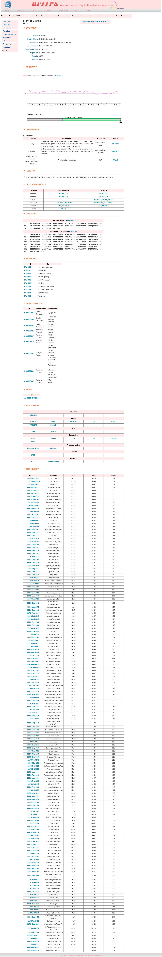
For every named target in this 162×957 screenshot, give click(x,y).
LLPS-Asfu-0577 (33, 703)
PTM (18, 16)
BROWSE (21, 11)
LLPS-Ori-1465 (33, 742)
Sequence (6, 37)
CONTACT (90, 11)
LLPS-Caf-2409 (33, 578)
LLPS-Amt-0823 (33, 808)
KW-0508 (27, 277)
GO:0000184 (29, 354)
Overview (6, 21)
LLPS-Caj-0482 (33, 511)
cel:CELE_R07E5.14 (31, 398)
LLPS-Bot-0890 (33, 520)
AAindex (53, 448)
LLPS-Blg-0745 (33, 679)
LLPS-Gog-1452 (33, 517)
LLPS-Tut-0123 (33, 526)
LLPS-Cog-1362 (33, 603)
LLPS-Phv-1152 (33, 805)
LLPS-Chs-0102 (33, 499)
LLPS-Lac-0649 (33, 640)
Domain (12, 16)
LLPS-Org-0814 (33, 676)
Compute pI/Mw (33, 448)
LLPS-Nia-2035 (33, 901)
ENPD (33, 455)
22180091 (115, 144)
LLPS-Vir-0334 (33, 823)
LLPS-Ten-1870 (33, 713)
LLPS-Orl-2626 (33, 634)
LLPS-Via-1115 (33, 811)
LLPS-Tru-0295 (33, 814)
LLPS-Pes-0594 (33, 950)
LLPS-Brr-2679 (33, 835)
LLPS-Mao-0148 (33, 652)
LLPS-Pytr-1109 (33, 775)
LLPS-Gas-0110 (33, 941)
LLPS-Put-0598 (33, 938)
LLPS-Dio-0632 (33, 523)
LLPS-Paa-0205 (33, 545)
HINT (33, 438)
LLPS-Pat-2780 (33, 557)
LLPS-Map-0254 (33, 778)
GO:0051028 (29, 341)
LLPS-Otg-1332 (33, 569)
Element (119, 16)
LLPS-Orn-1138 (33, 673)
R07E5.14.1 (63, 197)
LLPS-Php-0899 (33, 787)
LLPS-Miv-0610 (33, 781)
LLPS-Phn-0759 (33, 730)
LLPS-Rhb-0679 (33, 487)
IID (94, 438)
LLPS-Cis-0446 (33, 784)
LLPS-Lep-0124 (33, 802)
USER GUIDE (63, 11)
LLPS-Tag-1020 (33, 599)
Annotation (6, 44)
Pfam (53, 422)
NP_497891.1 (104, 206)
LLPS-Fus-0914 (33, 736)
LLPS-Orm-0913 (33, 757)
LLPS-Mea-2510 (33, 508)
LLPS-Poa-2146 (33, 575)
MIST (33, 442)
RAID (33, 461)
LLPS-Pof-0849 (33, 616)
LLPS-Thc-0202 (33, 856)
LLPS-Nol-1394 (33, 581)
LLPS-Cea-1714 (33, 496)
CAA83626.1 (108, 203)
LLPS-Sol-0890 (33, 880)
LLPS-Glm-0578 (33, 832)
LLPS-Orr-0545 (33, 760)
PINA (73, 438)
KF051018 (59, 203)
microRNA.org (53, 461)
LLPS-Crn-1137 (33, 932)
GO (3, 41)
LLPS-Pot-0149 (33, 910)
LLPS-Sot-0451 (33, 883)
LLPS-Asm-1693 (33, 613)
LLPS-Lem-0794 (33, 772)
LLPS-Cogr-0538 (33, 685)
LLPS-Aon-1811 (33, 493)
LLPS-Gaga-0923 (33, 481)
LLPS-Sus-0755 (33, 490)
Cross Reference (9, 34)
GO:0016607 (29, 326)
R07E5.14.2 (63, 194)
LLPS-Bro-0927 (33, 838)
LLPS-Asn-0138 (33, 622)
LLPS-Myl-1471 (33, 538)
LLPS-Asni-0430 (33, 664)
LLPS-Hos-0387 (33, 554)
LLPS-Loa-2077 (33, 607)
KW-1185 (27, 289)
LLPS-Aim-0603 (33, 529)
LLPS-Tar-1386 (33, 709)
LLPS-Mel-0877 (33, 766)
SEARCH (34, 11)
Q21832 (97, 200)
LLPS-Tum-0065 (33, 799)
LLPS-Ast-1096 (33, 628)
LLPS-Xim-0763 (33, 637)
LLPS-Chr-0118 (33, 763)
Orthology (6, 47)
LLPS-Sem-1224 (33, 924)
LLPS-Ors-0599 (33, 751)
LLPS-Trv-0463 (33, 921)
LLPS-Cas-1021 (33, 587)
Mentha (53, 438)
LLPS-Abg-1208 (33, 754)
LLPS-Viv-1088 (33, 898)
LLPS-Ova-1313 (33, 535)
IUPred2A (59, 75)
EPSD (33, 432)
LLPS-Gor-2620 (33, 841)
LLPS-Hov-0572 (33, 892)
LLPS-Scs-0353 (33, 590)
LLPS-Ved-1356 (33, 478)
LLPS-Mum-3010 (33, 505)
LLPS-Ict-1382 (33, 584)
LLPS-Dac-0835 (33, 658)
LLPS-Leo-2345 (33, 670)
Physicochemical (64, 16)
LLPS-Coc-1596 (33, 850)
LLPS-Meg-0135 (33, 947)
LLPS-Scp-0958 (33, 876)
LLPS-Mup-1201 (33, 532)
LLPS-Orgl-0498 (33, 748)
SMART (33, 422)
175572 (63, 209)
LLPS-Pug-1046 (33, 820)
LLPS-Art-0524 (33, 886)
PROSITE (33, 425)
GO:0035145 (29, 319)
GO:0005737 (29, 313)
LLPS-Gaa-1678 (33, 691)
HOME (7, 11)
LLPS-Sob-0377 (33, 826)
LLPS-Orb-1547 (33, 745)
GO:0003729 (29, 331)
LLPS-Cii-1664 (33, 719)
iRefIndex (113, 438)
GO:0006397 (29, 336)
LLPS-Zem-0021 (33, 904)
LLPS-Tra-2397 (33, 889)
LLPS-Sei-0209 (33, 895)
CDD (93, 422)
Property (6, 25)
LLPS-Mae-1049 (33, 865)
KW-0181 (27, 267)
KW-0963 (27, 270)
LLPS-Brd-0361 (33, 871)
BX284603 (68, 203)
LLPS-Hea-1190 (33, 868)
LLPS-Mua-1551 (33, 796)
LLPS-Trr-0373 (33, 655)
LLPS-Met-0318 (33, 862)
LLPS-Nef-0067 (33, 697)
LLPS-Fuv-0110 (33, 733)
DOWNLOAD (48, 11)
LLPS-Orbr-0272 (33, 935)
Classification (7, 28)
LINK (77, 11)
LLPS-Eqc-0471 (33, 572)
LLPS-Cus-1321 (33, 844)
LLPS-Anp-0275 (33, 716)
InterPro (73, 422)
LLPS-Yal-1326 (33, 907)
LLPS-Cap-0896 (33, 649)
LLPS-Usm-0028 (33, 793)
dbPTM (53, 432)
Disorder (4, 16)
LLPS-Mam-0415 (33, 646)
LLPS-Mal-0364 (33, 541)
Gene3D (53, 425)
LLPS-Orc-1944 (33, 566)
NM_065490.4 (64, 206)
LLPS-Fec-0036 (33, 484)
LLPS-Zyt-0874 (33, 913)
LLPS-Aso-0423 (33, 625)
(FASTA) (70, 220)
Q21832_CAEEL (107, 200)
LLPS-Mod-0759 (33, 596)
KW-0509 (27, 280)
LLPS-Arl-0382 (33, 859)
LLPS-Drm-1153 (33, 706)
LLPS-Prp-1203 (33, 853)
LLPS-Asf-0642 (33, 619)
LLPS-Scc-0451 (33, 917)
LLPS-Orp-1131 (33, 847)
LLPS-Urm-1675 (33, 563)
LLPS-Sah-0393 (33, 593)
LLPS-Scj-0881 (33, 928)
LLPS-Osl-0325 (33, 790)
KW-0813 (27, 296)
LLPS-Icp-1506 (33, 688)
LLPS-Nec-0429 (33, 682)
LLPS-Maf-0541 (33, 502)
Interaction (40, 16)
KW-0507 (27, 273)
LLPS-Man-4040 (33, 551)
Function (6, 31)
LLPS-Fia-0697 (33, 944)
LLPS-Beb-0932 (33, 727)
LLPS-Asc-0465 (33, 661)
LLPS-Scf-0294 (33, 667)
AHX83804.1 (98, 203)
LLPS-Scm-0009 (33, 694)
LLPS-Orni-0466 (33, 631)
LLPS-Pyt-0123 (33, 769)
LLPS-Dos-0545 (33, 700)
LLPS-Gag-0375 (33, 723)
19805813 (115, 151)
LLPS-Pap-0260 (33, 560)
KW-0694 (27, 293)
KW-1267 (27, 286)
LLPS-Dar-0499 (33, 643)
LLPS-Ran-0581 (33, 548)
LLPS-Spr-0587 (33, 817)
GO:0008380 (29, 381)
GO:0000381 (29, 371)
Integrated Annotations (95, 21)
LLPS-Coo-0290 (33, 610)
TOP (5, 50)
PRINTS (114, 422)
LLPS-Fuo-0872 (33, 739)
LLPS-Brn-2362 (33, 829)
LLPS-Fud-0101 (33, 514)
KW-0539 (27, 283)
